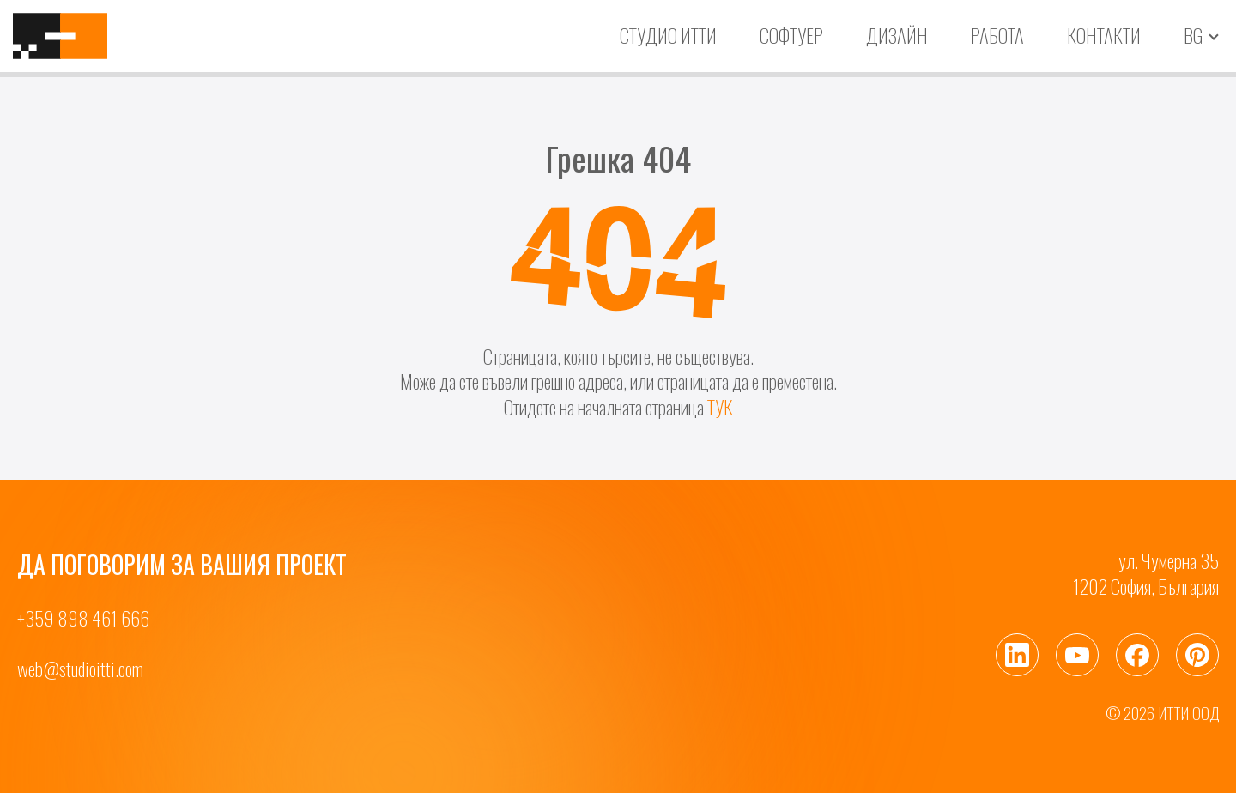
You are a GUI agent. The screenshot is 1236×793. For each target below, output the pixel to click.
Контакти (1104, 35)
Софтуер (791, 35)
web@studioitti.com (80, 669)
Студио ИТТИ (668, 35)
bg (1193, 36)
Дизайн (897, 35)
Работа (997, 35)
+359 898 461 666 (83, 619)
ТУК (720, 406)
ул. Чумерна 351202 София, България (1146, 573)
